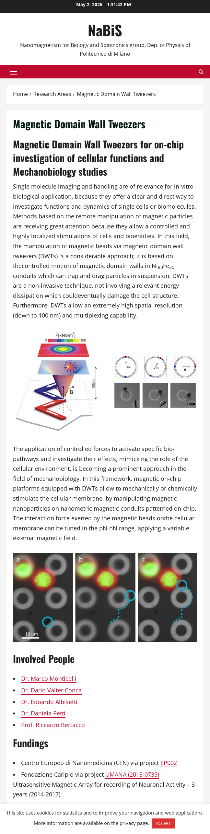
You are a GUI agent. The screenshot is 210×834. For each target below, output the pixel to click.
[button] (13, 71)
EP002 (168, 763)
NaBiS (105, 30)
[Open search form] (201, 71)
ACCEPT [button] (163, 823)
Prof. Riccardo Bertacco (53, 725)
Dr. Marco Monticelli (48, 678)
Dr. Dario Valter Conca (51, 690)
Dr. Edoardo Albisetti (49, 702)
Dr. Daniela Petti (43, 713)
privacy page (134, 823)
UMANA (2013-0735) (132, 774)
